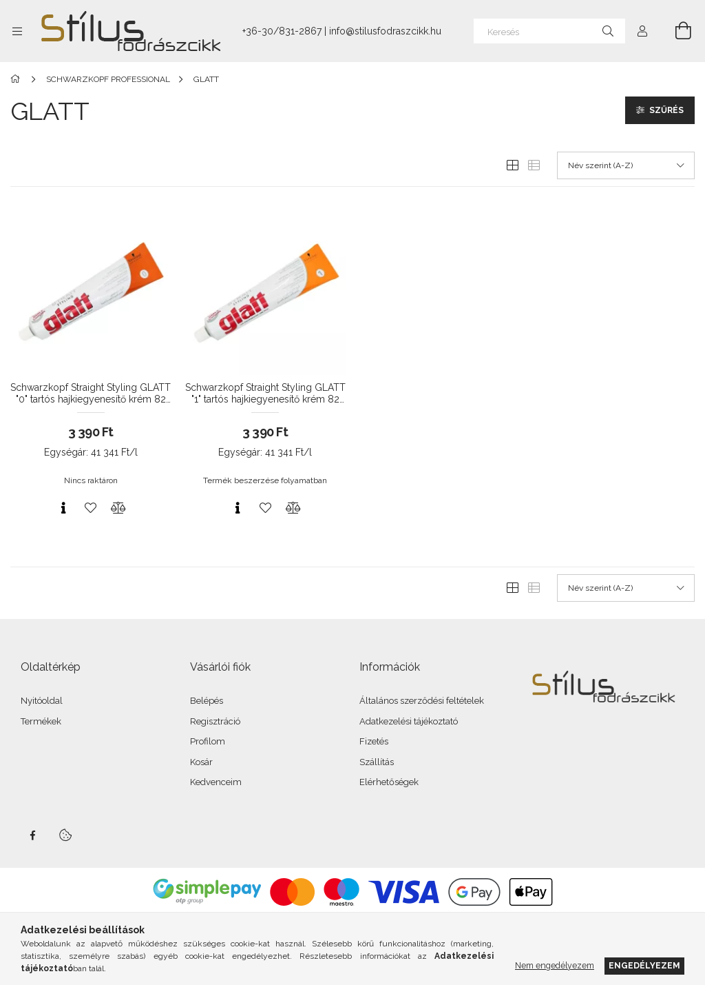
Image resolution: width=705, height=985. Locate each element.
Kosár (201, 762)
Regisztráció (215, 721)
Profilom (207, 741)
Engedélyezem (644, 965)
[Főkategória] (17, 79)
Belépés (206, 700)
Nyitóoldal (42, 700)
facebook (32, 835)
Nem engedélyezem (554, 965)
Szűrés (666, 110)
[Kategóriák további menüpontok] (17, 31)
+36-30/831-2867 (282, 31)
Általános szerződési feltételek (421, 700)
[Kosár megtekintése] (675, 31)
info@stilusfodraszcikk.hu (385, 31)
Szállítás (376, 762)
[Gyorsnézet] (63, 508)
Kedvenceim (216, 782)
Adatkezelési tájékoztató (408, 721)
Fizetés (373, 741)
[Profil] (642, 31)
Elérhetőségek (389, 782)
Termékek (41, 721)
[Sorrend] (626, 165)
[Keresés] (549, 31)
